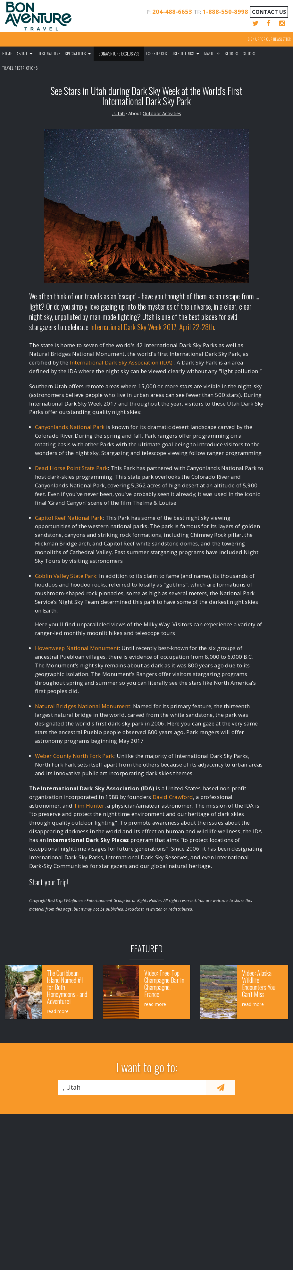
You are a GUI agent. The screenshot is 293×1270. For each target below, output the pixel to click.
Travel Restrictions (20, 68)
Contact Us (269, 11)
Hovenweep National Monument (77, 648)
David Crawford (173, 797)
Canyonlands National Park (70, 427)
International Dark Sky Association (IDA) (121, 362)
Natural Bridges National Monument (82, 706)
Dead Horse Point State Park (71, 468)
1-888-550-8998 (225, 11)
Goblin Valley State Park (65, 575)
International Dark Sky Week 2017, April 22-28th (152, 327)
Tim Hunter (89, 805)
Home (7, 53)
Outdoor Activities (162, 113)
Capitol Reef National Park (69, 517)
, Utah (118, 113)
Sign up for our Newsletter (269, 39)
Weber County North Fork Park (74, 755)
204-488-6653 (172, 11)
